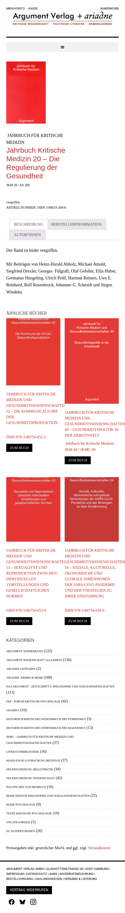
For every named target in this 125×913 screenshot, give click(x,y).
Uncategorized (18, 822)
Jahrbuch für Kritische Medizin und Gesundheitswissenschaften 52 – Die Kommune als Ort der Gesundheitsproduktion (33, 408)
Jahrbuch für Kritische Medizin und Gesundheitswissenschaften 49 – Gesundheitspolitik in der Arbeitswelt (92, 423)
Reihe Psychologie (20, 804)
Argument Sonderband (24, 651)
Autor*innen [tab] (27, 235)
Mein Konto (15, 8)
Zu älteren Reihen (20, 831)
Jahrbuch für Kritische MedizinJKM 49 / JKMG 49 (89, 446)
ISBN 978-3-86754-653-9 (26, 607)
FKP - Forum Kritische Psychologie (33, 701)
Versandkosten (99, 848)
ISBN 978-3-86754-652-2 (26, 434)
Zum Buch (19, 448)
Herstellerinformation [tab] (76, 224)
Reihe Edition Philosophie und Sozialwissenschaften (48, 795)
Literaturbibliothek (22, 751)
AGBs (53, 874)
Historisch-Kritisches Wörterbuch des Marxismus (45, 728)
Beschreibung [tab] (28, 224)
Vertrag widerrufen (29, 890)
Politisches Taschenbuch (26, 787)
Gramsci (12, 710)
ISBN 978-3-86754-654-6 (84, 607)
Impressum (15, 874)
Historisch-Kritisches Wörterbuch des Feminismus (46, 719)
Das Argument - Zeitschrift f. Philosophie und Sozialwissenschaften (60, 686)
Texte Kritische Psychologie (29, 813)
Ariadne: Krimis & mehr (24, 677)
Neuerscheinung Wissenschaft (30, 778)
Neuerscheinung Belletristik (29, 769)
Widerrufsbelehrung (76, 874)
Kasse (33, 8)
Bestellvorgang (19, 879)
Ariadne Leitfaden (20, 669)
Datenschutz (36, 874)
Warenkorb (109, 8)
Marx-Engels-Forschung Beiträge (33, 760)
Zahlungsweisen (48, 879)
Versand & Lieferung (80, 879)
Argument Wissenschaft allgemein (34, 660)
